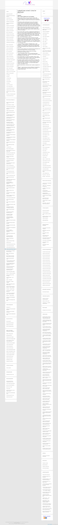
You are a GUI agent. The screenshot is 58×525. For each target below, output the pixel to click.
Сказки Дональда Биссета (46, 102)
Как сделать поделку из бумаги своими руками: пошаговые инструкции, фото (47, 347)
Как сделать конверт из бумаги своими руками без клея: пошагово (47, 361)
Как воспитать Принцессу (46, 210)
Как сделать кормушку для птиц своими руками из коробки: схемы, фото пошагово (47, 321)
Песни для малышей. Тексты (10, 395)
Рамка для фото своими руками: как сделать (47, 409)
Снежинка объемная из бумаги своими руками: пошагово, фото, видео (47, 416)
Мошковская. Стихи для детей (10, 35)
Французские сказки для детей (47, 263)
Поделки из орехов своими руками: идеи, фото (46, 429)
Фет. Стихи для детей (9, 51)
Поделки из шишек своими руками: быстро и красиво (47, 385)
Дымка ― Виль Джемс (9, 279)
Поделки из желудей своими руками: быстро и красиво (46, 421)
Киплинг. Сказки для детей (46, 147)
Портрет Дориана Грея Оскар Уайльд (10, 145)
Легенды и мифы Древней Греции (10, 349)
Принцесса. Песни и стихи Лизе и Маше (10, 92)
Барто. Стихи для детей (9, 32)
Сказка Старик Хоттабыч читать (47, 94)
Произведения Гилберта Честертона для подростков (10, 122)
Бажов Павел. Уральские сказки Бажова (47, 171)
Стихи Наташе (8, 79)
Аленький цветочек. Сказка (46, 152)
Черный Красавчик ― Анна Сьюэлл (9, 277)
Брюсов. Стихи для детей (9, 49)
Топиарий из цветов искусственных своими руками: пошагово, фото (47, 369)
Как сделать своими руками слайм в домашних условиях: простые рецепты (47, 324)
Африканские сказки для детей (47, 283)
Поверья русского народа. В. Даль (10, 338)
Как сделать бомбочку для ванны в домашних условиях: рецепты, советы (47, 412)
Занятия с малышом (45, 218)
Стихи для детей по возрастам (10, 88)
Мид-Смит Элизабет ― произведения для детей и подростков (9, 231)
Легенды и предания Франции (10, 354)
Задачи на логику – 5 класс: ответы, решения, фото (46, 498)
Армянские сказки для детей (46, 270)
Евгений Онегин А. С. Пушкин (10, 104)
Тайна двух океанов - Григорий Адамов (47, 201)
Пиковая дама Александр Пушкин (10, 106)
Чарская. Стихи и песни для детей (10, 71)
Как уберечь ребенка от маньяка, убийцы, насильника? (47, 216)
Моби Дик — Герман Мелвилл (10, 295)
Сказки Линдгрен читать (46, 75)
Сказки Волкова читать (46, 68)
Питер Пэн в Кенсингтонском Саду (47, 100)
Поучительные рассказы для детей (10, 177)
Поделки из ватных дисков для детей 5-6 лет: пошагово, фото (47, 350)
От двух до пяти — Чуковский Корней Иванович (46, 303)
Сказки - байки (44, 41)
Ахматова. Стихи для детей (10, 66)
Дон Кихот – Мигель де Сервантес (10, 273)
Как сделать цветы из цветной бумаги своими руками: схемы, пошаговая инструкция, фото (47, 317)
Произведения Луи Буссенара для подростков (10, 135)
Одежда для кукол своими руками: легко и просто (47, 383)
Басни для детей (8, 321)
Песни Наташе (8, 388)
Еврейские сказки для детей (46, 285)
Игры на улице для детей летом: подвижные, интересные (47, 511)
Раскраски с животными (46, 466)
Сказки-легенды (45, 38)
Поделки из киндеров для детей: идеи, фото (47, 419)
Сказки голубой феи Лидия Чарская (46, 116)
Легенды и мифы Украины (9, 344)
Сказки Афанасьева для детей (47, 165)
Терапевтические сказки (46, 126)
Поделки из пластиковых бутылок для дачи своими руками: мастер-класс (47, 380)
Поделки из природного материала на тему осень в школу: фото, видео (47, 404)
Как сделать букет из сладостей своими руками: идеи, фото (47, 344)
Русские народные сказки (46, 162)
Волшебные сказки (45, 155)
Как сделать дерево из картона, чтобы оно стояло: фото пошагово (47, 327)
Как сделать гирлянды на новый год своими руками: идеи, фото (47, 438)
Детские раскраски (45, 464)
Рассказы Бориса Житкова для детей (10, 173)
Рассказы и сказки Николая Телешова (10, 156)
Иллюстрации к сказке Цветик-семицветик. (47, 228)
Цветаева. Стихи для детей (9, 64)
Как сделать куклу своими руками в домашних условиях (47, 431)
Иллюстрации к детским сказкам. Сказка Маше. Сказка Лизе (47, 238)
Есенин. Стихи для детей (9, 44)
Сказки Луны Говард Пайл (46, 31)
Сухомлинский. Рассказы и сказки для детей (10, 205)
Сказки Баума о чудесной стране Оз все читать (47, 122)
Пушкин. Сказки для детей (46, 27)
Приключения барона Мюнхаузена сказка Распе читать (47, 86)
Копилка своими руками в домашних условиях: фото (46, 375)
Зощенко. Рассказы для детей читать (10, 209)
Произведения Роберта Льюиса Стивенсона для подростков (10, 125)
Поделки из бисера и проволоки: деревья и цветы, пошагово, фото (47, 356)
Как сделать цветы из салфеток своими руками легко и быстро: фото (47, 341)
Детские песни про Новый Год (10, 385)
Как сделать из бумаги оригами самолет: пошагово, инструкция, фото (47, 336)
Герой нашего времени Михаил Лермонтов (10, 108)
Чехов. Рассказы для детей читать (10, 197)
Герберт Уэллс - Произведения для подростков (47, 186)
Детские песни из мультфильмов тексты (10, 393)
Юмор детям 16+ (8, 307)
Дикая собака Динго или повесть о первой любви (10, 151)
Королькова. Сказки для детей (46, 120)
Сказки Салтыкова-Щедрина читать (46, 72)
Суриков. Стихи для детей (9, 56)
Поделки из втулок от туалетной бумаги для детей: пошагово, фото (47, 366)
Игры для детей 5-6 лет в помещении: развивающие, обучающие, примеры (46, 501)
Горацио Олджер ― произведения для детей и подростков (10, 185)
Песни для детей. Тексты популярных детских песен (9, 381)
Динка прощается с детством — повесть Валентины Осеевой (10, 256)
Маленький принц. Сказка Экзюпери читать (46, 82)
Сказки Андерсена (45, 136)
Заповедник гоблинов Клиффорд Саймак (47, 196)
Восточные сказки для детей (46, 255)
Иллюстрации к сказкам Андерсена (46, 245)
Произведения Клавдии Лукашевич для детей (9, 214)
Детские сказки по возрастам (46, 112)
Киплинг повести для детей (9, 148)
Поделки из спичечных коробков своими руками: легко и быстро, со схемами (47, 391)
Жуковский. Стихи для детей (10, 21)
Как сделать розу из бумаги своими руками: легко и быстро (47, 396)
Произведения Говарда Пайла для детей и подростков (10, 180)
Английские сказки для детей (46, 251)
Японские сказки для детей (46, 258)
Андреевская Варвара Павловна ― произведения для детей (10, 261)
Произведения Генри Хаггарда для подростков (10, 140)
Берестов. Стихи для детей (9, 37)
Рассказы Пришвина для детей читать (10, 188)
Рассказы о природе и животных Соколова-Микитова (10, 195)
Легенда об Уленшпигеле (9, 361)
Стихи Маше (8, 74)
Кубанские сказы (8, 242)
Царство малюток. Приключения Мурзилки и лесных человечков (47, 51)
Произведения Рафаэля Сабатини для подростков (10, 137)
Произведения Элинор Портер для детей (10, 220)
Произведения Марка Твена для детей (10, 112)
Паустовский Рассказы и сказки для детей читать (10, 163)
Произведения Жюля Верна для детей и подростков (10, 117)
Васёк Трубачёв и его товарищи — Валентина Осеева (10, 251)
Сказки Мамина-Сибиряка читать (47, 66)
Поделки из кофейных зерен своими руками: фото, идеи (46, 358)
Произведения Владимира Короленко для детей (9, 269)
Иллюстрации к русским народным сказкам (46, 235)
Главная (7, 11)
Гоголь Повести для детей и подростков (10, 161)
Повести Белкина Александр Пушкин (10, 102)
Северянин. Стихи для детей (10, 69)
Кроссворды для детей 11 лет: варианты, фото (46, 482)
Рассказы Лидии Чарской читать (10, 247)
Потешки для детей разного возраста (10, 23)
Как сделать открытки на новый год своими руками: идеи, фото (47, 448)
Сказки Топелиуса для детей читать (46, 118)
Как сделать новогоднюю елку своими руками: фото (46, 443)
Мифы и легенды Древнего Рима (10, 351)
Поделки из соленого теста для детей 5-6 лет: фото (47, 377)
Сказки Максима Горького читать (47, 131)
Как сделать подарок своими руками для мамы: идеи (46, 401)
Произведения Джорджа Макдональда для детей (9, 236)
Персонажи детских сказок (46, 54)
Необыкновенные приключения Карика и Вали (47, 92)
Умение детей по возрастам (46, 474)
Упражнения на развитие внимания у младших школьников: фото (47, 495)
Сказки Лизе (44, 59)
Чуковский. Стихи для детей (10, 27)
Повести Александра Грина (10, 165)
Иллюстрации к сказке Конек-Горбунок (46, 230)
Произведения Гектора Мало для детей (10, 233)
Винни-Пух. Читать (45, 61)
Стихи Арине (8, 83)
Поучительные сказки (45, 129)
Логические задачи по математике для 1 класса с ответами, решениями (47, 484)
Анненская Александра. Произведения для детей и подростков (9, 217)
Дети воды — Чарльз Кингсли (46, 176)
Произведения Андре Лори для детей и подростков (10, 120)
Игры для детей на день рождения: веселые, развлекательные (47, 509)
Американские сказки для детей (47, 273)
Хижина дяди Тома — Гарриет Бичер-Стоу (10, 291)
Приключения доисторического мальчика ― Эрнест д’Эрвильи (10, 287)
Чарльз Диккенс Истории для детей (10, 169)
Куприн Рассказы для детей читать (10, 200)
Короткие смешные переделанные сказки (10, 314)
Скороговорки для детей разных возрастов (10, 16)
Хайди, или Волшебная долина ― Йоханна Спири (10, 284)
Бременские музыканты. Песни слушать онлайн (10, 390)
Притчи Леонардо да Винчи (10, 326)
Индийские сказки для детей (46, 275)
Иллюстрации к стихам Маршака (47, 240)
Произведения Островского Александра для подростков (10, 207)
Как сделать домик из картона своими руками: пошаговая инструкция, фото (46, 330)
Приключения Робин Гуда (9, 356)
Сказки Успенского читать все (46, 160)
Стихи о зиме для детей (9, 86)
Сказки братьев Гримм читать (46, 139)
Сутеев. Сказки (45, 157)
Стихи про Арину (8, 81)
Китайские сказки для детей (46, 260)
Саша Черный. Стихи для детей (10, 59)
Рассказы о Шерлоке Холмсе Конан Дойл (10, 275)
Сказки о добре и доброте (46, 36)
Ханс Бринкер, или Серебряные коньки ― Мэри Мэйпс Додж (10, 293)
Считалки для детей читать (9, 95)
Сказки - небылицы (45, 39)
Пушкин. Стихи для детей (9, 19)
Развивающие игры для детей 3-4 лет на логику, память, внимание (47, 504)
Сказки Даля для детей (46, 64)
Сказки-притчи (44, 44)
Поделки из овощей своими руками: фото (46, 426)
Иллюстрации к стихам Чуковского (46, 242)
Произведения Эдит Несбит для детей (10, 142)
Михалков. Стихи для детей (10, 30)
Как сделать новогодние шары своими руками (46, 441)
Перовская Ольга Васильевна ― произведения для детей (10, 267)
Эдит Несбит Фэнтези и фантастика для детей (46, 198)
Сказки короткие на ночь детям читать (47, 106)
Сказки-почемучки (45, 43)
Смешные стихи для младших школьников (10, 311)
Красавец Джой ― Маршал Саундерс (9, 282)
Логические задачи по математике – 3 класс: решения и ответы (47, 487)
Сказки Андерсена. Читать (46, 134)
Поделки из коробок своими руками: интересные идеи (46, 388)
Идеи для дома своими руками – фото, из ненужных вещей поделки (47, 333)
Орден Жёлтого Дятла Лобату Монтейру (46, 48)
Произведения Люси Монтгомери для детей (10, 225)
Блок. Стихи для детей (9, 61)
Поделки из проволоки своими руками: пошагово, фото (46, 433)
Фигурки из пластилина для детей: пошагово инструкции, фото (47, 372)
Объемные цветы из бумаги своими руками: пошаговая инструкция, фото (46, 353)
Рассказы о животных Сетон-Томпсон (10, 190)
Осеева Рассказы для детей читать (10, 258)
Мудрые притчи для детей (9, 324)
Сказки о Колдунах (45, 46)
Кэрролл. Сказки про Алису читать (46, 79)
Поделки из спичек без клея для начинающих (47, 394)
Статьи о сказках (8, 367)
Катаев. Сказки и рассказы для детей (47, 145)
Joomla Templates (50, 524)
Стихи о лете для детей (9, 84)
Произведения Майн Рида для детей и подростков (10, 130)
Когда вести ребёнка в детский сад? (47, 214)
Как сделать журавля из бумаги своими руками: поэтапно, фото (47, 338)
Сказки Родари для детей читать (47, 167)
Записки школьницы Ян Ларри (10, 240)
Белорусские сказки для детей (47, 268)
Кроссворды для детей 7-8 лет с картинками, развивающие (47, 479)
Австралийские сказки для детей (47, 278)
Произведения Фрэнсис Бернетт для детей (10, 223)
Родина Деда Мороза (45, 220)
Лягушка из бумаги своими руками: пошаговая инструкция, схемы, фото (47, 364)
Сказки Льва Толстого (45, 58)
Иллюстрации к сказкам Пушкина (46, 233)
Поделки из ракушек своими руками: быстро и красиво (46, 399)
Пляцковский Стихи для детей (10, 42)
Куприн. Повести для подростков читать (10, 202)
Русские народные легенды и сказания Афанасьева (10, 341)
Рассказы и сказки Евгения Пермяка (9, 238)
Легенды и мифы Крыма (9, 346)
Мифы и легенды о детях (9, 333)
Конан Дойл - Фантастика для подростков (46, 188)
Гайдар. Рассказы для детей (10, 110)
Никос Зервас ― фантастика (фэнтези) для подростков (46, 203)
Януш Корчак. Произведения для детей (10, 300)
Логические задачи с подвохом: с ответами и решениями (47, 492)
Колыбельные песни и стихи (10, 374)
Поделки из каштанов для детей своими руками (47, 436)
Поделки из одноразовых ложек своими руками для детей (47, 424)
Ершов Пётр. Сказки (45, 63)
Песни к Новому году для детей (10, 383)
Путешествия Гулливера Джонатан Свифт (46, 90)
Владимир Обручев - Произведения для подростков (47, 193)
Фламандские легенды (9, 359)
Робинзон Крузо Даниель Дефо (10, 271)
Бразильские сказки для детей (47, 280)
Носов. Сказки (44, 150)
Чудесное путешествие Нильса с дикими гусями (47, 29)
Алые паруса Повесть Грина (10, 154)
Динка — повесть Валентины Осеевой (10, 253)
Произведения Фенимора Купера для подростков (10, 127)
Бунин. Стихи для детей (9, 54)
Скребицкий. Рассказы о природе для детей (10, 193)
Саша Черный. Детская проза (10, 171)
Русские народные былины (46, 141)
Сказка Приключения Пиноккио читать (47, 97)
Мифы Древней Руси (9, 335)
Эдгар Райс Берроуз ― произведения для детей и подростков (9, 183)
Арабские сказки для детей (46, 253)
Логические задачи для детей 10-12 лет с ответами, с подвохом (47, 490)
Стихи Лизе (7, 76)
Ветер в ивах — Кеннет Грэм (46, 174)
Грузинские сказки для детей (46, 265)
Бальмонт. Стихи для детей (10, 46)
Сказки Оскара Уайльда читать (47, 77)
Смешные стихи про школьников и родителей (10, 309)
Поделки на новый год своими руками (46, 446)
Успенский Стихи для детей (10, 40)
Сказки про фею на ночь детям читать (47, 110)
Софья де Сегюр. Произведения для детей (10, 297)
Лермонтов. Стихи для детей (10, 25)
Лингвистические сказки (46, 124)
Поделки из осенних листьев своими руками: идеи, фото (46, 407)
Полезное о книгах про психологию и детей (45, 299)
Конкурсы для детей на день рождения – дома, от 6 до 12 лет (47, 506)
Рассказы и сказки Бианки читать (10, 175)
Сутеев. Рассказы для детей (10, 245)
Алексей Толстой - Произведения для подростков (47, 183)
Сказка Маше (44, 56)
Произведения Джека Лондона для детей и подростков (10, 115)
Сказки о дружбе (45, 34)
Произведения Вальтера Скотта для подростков (10, 132)
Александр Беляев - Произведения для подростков (47, 191)
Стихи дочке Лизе (8, 78)
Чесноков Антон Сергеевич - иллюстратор (46, 456)
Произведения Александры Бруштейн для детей (10, 212)
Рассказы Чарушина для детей (10, 158)
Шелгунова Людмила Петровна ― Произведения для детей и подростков (10, 264)
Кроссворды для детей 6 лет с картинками (46, 477)
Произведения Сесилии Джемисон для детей (10, 228)
